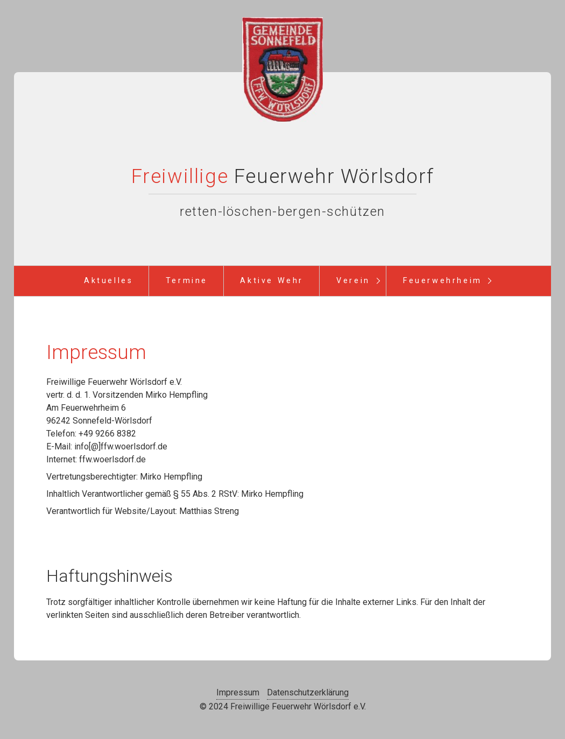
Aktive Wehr (271, 280)
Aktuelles (108, 280)
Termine (187, 280)
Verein (353, 280)
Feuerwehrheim (442, 280)
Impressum (237, 692)
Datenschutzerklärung (308, 692)
